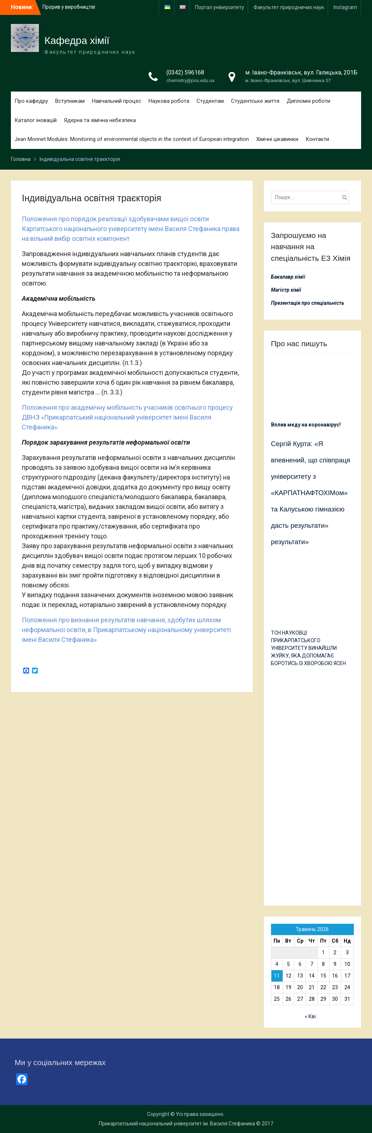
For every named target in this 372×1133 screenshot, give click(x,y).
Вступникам (70, 101)
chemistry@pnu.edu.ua (190, 80)
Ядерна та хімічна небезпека (100, 120)
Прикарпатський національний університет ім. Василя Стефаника (177, 1123)
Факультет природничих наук (289, 7)
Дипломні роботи (308, 101)
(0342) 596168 (185, 72)
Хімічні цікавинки (277, 139)
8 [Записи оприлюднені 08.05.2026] (323, 964)
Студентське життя (255, 101)
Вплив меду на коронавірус (305, 425)
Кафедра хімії (76, 40)
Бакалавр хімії (288, 277)
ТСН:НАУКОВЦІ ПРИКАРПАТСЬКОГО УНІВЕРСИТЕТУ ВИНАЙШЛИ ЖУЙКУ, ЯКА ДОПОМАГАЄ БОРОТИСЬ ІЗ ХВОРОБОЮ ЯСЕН (308, 648)
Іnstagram (345, 7)
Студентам (210, 101)
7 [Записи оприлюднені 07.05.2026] (311, 964)
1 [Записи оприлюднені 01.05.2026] (323, 952)
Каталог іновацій (36, 120)
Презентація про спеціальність (307, 303)
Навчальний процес (116, 101)
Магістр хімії (286, 290)
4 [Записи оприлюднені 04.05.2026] (276, 964)
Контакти (317, 139)
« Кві (310, 1016)
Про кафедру (31, 101)
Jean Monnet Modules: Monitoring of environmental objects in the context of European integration (132, 139)
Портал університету (219, 7)
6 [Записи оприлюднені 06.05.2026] (300, 964)
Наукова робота (169, 101)
